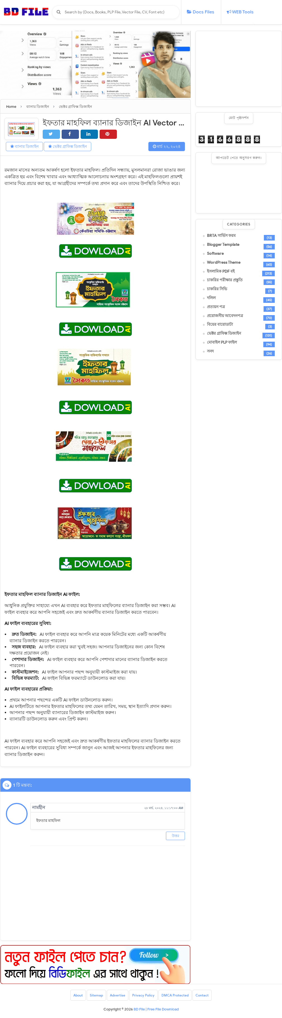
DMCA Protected (175, 995)
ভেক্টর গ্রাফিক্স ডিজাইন (67, 146)
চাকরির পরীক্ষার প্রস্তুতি (225, 280)
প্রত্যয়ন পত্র (216, 307)
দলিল (211, 298)
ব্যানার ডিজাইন (24, 146)
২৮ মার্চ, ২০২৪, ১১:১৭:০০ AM (163, 808)
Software (215, 253)
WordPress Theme (223, 262)
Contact (202, 995)
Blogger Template (223, 244)
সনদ (210, 351)
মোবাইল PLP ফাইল (222, 342)
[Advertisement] (239, 69)
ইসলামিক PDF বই (221, 271)
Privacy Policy (143, 995)
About (78, 995)
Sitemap (96, 995)
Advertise (117, 995)
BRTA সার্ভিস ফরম (221, 236)
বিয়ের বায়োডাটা (220, 324)
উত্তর (175, 835)
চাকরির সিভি (217, 289)
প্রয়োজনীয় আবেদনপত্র (225, 316)
